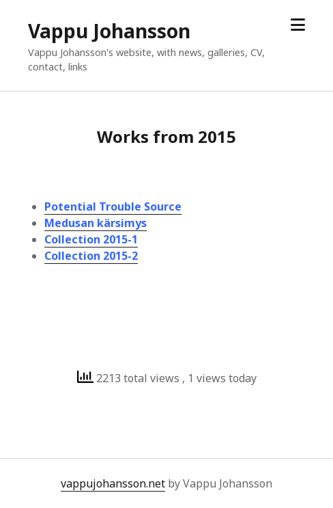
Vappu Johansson (109, 31)
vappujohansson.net (113, 483)
